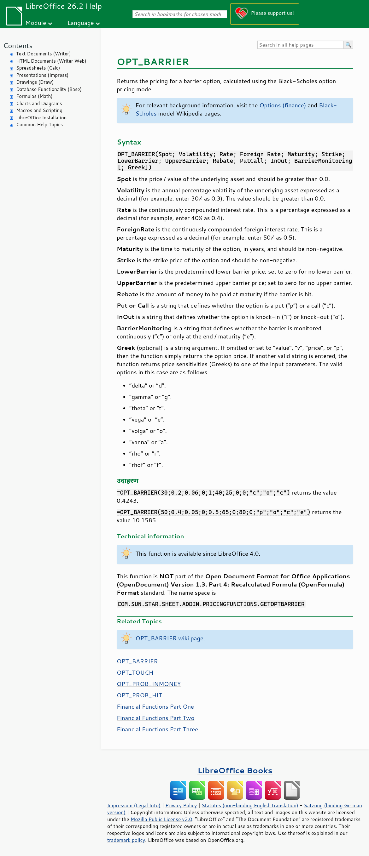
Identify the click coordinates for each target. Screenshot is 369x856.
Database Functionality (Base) (49, 89)
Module (35, 22)
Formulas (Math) (34, 96)
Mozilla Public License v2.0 (161, 819)
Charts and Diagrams (39, 103)
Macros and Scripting (39, 110)
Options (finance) (282, 105)
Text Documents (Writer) (43, 53)
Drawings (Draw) (35, 82)
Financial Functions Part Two (155, 718)
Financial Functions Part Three (157, 729)
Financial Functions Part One (155, 706)
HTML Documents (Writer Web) (51, 61)
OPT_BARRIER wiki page (169, 638)
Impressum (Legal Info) (134, 805)
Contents (17, 45)
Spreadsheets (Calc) (38, 68)
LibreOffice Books (234, 770)
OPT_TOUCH (135, 672)
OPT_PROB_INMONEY (149, 684)
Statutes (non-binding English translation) (250, 805)
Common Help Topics (39, 124)
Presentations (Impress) (42, 75)
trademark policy (126, 839)
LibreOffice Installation (41, 117)
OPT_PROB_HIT (139, 695)
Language (80, 22)
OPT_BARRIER (137, 661)
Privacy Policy (181, 805)
